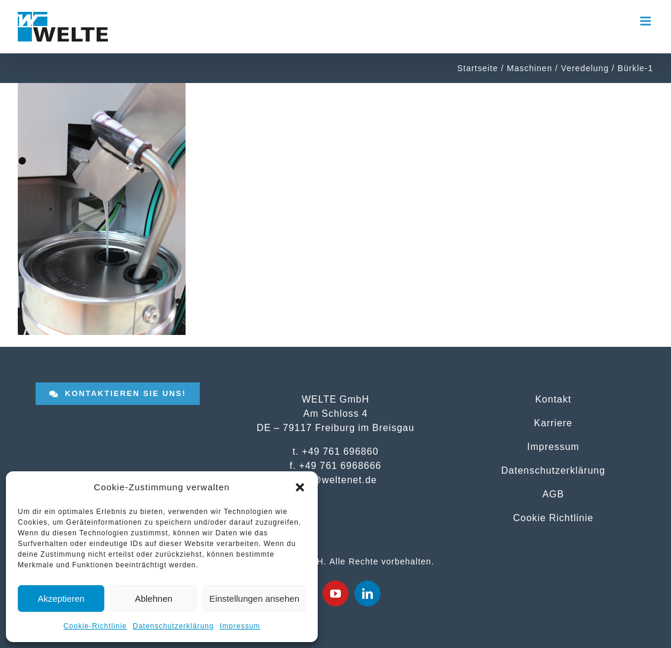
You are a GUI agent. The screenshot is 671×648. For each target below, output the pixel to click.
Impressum (240, 626)
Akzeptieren (60, 598)
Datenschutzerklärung (173, 626)
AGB (553, 494)
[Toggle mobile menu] (646, 21)
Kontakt (553, 399)
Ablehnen (153, 598)
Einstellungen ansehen (254, 598)
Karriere (553, 422)
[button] (300, 487)
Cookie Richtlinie (553, 517)
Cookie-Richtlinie (95, 626)
